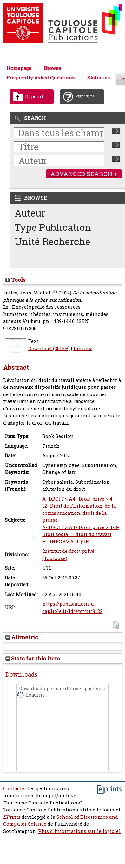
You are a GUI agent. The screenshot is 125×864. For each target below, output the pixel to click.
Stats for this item (32, 658)
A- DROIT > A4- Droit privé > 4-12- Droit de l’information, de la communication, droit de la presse (79, 509)
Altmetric (21, 637)
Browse (52, 68)
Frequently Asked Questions (40, 77)
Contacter (14, 788)
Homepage (18, 68)
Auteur (30, 212)
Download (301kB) (49, 348)
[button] (116, 625)
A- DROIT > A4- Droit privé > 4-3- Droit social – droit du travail (80, 531)
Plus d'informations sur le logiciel (79, 831)
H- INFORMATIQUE (65, 541)
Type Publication (53, 227)
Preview (82, 348)
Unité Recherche (52, 241)
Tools (15, 279)
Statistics (98, 77)
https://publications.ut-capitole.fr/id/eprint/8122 (72, 608)
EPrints (11, 817)
